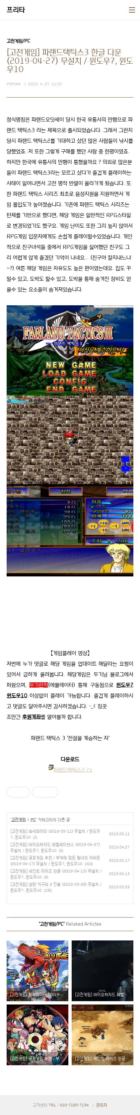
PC (33, 820)
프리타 (16, 10)
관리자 (101, 1105)
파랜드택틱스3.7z (72, 770)
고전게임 (18, 820)
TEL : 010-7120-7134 (69, 1105)
